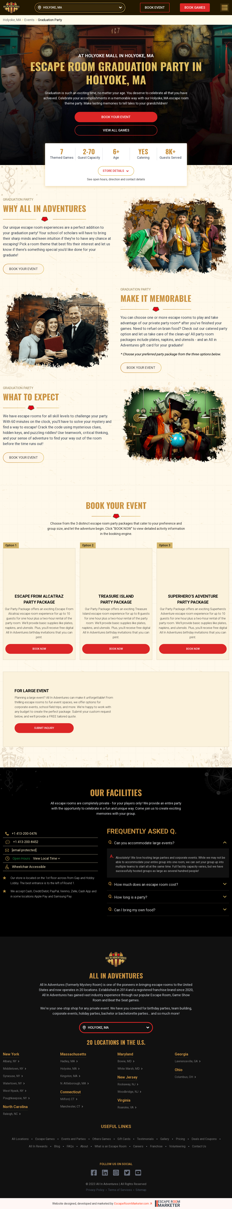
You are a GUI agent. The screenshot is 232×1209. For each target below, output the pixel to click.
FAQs (70, 1146)
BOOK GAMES (195, 7)
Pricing (180, 1139)
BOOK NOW (39, 648)
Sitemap (141, 1190)
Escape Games (45, 1139)
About (84, 1146)
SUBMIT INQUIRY (44, 728)
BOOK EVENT (155, 7)
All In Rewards (38, 1146)
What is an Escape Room (111, 1146)
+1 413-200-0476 (24, 833)
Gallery (164, 1139)
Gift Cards (123, 1139)
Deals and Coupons (204, 1139)
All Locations (20, 1139)
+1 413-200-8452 (25, 842)
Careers (138, 1146)
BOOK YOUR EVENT (116, 117)
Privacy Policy (95, 1190)
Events (31, 20)
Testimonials (145, 1139)
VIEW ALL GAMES (116, 130)
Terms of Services (120, 1190)
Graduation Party (50, 20)
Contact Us (199, 1146)
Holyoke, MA (13, 20)
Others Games (101, 1139)
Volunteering (177, 1146)
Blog (57, 1146)
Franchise (156, 1146)
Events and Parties (73, 1139)
